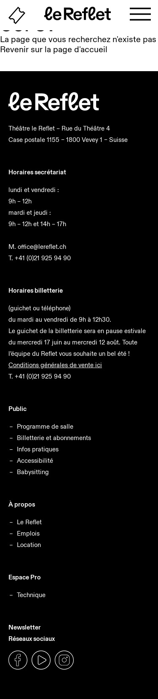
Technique (31, 595)
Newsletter (24, 627)
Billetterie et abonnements (54, 438)
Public (17, 409)
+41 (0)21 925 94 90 (43, 258)
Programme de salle (45, 426)
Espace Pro (24, 577)
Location (29, 545)
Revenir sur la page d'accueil (53, 49)
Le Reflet (29, 522)
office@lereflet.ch (42, 247)
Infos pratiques (38, 449)
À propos (21, 504)
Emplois (28, 533)
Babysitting (33, 472)
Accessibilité (35, 460)
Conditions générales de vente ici (55, 365)
